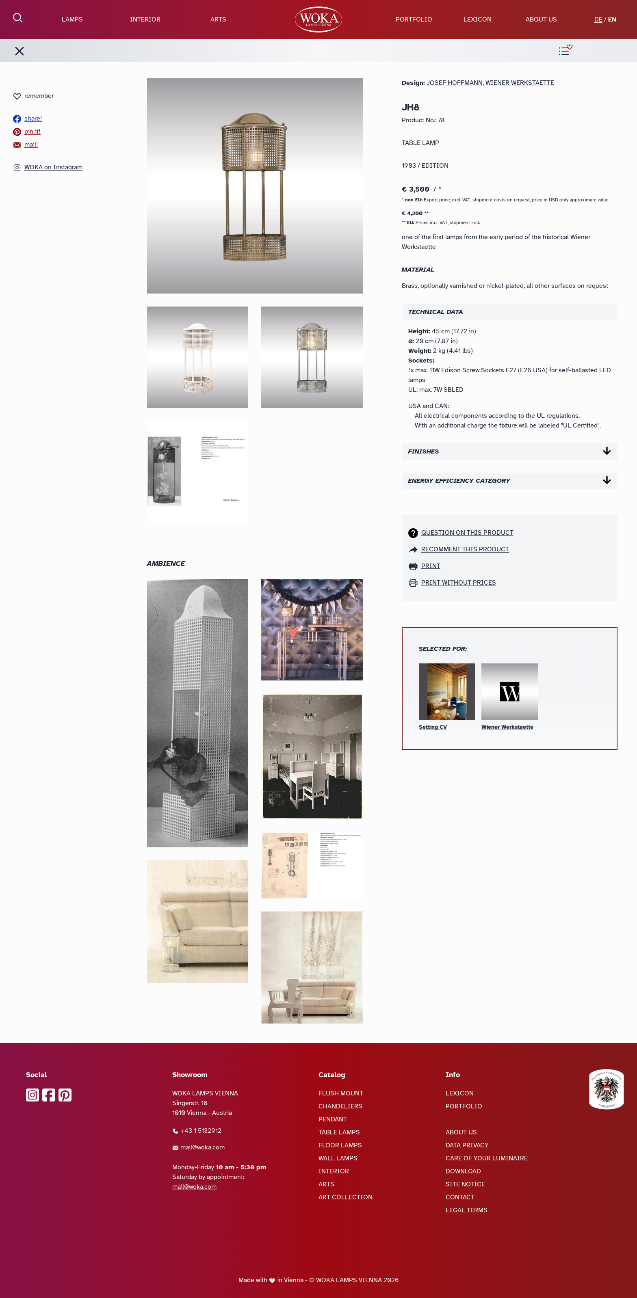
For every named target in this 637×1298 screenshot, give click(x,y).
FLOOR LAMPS (340, 1145)
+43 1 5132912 (196, 1131)
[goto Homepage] (318, 19)
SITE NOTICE (465, 1184)
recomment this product (465, 549)
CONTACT (460, 1197)
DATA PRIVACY (467, 1145)
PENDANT (332, 1119)
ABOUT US (541, 19)
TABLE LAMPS (339, 1132)
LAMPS (72, 19)
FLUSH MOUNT (340, 1093)
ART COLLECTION (345, 1197)
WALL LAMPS (338, 1158)
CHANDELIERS (340, 1106)
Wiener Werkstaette (519, 83)
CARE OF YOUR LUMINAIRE (487, 1158)
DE (598, 19)
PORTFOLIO (414, 19)
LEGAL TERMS (467, 1210)
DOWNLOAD (463, 1171)
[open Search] (18, 18)
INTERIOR (145, 19)
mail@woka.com (198, 1147)
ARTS (218, 19)
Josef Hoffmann (455, 83)
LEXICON (478, 19)
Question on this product (467, 533)
